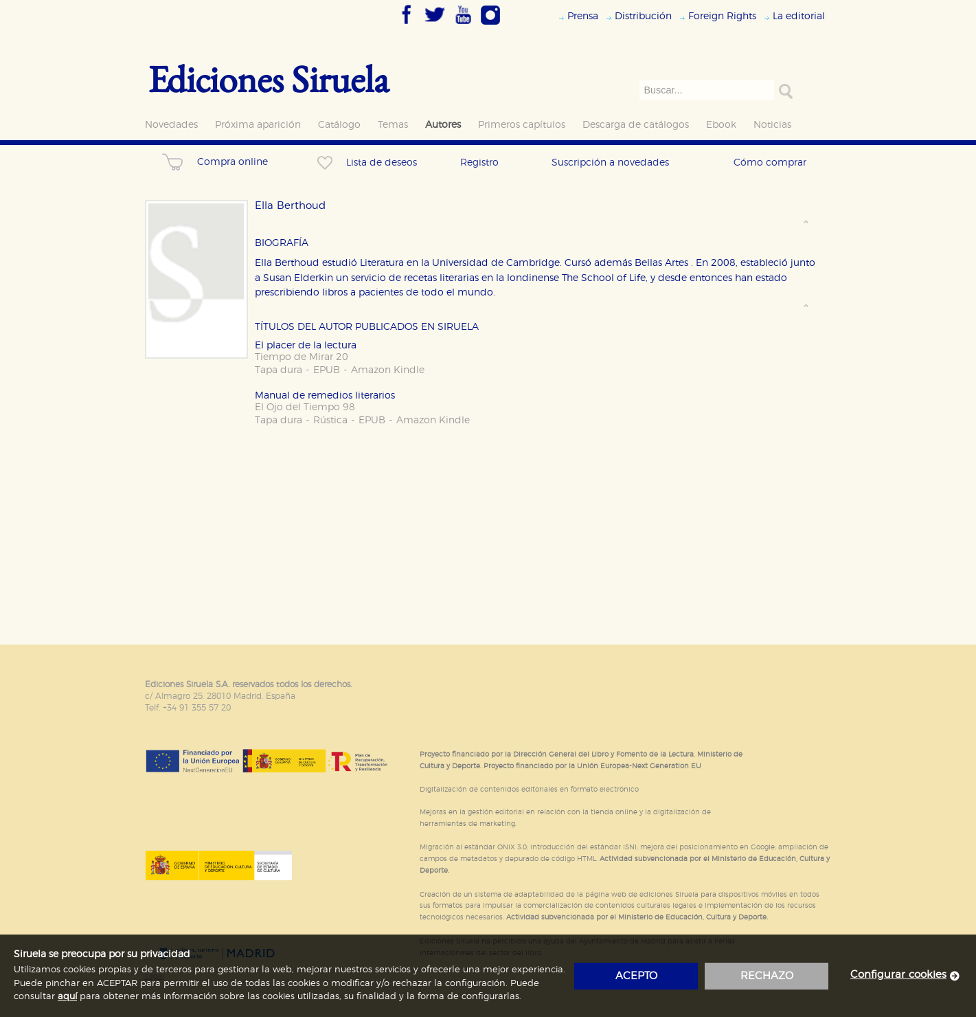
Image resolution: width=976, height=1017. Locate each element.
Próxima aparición (258, 125)
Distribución (643, 16)
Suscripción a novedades (610, 162)
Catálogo (339, 125)
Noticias (772, 125)
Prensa (582, 16)
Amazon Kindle (387, 370)
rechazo (766, 976)
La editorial (799, 16)
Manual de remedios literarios (325, 395)
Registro (479, 162)
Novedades (171, 125)
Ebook (721, 125)
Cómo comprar (770, 162)
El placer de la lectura (305, 345)
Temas (393, 125)
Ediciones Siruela (268, 78)
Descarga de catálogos (635, 125)
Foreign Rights (722, 16)
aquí (67, 996)
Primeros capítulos (521, 125)
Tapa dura (278, 370)
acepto (636, 976)
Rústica (330, 420)
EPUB (326, 370)
